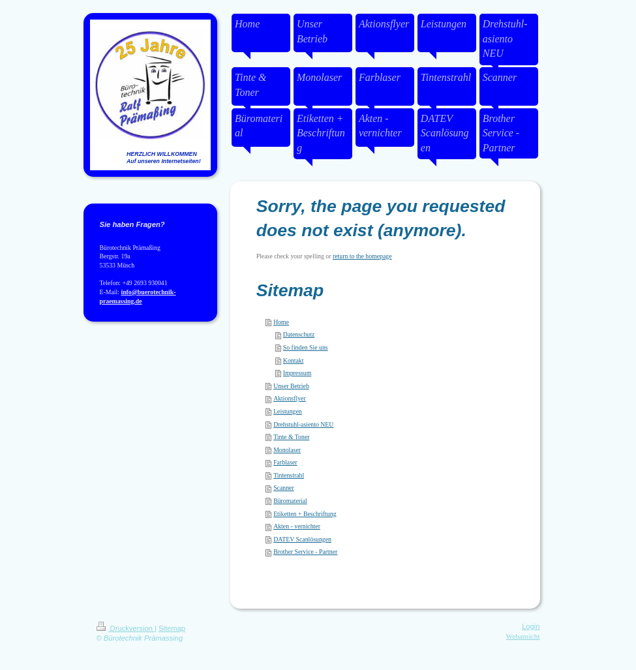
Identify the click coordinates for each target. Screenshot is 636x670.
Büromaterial (290, 500)
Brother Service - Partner (305, 551)
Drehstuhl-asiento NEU (303, 424)
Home (281, 322)
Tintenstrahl (288, 475)
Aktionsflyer (289, 398)
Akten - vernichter (296, 526)
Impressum (297, 372)
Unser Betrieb (291, 385)
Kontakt (293, 360)
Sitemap (172, 628)
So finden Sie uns (305, 347)
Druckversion (126, 628)
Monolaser (287, 449)
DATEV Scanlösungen (302, 539)
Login (530, 626)
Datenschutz (298, 334)
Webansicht (523, 636)
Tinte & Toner (291, 436)
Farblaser (285, 462)
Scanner (283, 487)
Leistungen (287, 411)
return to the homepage (362, 256)
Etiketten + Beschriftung (304, 513)
